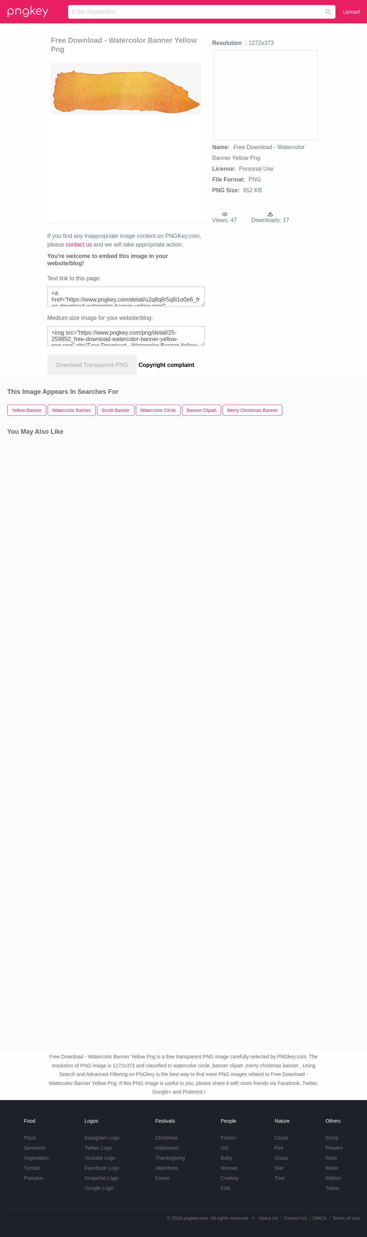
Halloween (166, 1148)
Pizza (30, 1138)
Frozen (229, 1138)
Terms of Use (346, 1218)
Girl (225, 1148)
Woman (229, 1168)
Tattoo (332, 1188)
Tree (280, 1178)
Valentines (166, 1168)
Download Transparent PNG (92, 365)
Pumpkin (33, 1178)
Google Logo (99, 1188)
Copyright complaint (167, 365)
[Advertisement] (126, 168)
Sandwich (35, 1148)
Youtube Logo (100, 1158)
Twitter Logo (98, 1148)
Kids (225, 1188)
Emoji (331, 1138)
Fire (279, 1148)
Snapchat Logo (101, 1178)
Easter (162, 1178)
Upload (351, 12)
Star (279, 1168)
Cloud (281, 1138)
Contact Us (295, 1218)
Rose (331, 1158)
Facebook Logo (102, 1168)
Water (332, 1168)
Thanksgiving (170, 1158)
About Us (268, 1218)
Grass (281, 1158)
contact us (79, 245)
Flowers (334, 1148)
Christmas (166, 1138)
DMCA (320, 1218)
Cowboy (230, 1178)
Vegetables (36, 1158)
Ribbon (333, 1178)
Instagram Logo (102, 1138)
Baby (226, 1158)
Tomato (32, 1168)
